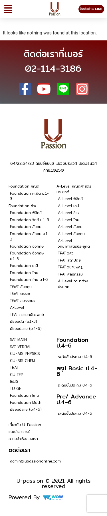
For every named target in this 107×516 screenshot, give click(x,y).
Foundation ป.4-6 (72, 342)
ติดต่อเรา (19, 449)
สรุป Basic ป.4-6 (76, 371)
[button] (8, 9)
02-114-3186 (53, 68)
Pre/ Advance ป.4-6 (76, 399)
